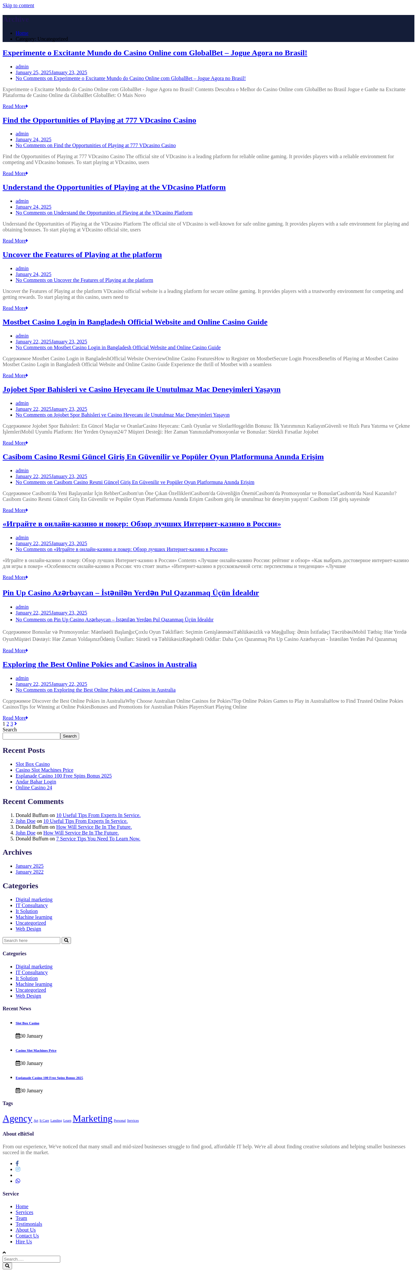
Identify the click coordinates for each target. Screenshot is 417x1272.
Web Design (28, 929)
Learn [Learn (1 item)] (67, 1120)
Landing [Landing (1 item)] (56, 1120)
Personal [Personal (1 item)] (120, 1120)
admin (22, 66)
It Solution (27, 911)
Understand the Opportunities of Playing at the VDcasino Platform (114, 187)
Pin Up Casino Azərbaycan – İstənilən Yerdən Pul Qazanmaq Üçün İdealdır (131, 592)
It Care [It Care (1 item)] (44, 1120)
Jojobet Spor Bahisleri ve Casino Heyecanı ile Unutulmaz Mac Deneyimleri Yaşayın (141, 389)
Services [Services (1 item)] (133, 1120)
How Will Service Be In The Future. (94, 827)
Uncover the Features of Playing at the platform (82, 254)
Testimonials (29, 1224)
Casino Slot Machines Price (44, 770)
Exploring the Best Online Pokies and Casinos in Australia (100, 664)
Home (22, 33)
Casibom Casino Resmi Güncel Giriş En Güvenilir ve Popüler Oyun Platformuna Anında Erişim (163, 456)
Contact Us (27, 1235)
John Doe (26, 821)
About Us (26, 1230)
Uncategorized (31, 923)
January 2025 (30, 866)
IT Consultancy (32, 905)
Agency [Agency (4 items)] (17, 1118)
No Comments (131, 78)
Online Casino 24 (34, 787)
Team (21, 1218)
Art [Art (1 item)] (36, 1120)
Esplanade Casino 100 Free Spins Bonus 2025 (64, 776)
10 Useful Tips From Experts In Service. (98, 815)
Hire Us (24, 1241)
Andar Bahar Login (36, 781)
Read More (15, 106)
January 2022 (30, 872)
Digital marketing (34, 899)
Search (10, 729)
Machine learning (34, 917)
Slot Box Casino (33, 764)
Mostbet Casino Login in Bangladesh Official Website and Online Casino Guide (135, 322)
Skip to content (18, 5)
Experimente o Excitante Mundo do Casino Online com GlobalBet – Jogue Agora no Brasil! (155, 52)
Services (24, 1212)
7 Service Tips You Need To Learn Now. (98, 838)
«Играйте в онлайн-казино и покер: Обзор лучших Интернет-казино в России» (142, 523)
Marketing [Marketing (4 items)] (92, 1118)
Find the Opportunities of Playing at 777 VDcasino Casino (99, 120)
